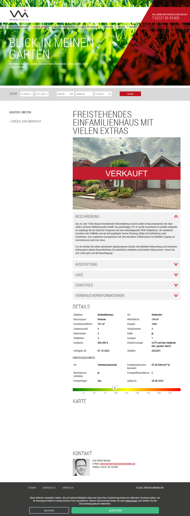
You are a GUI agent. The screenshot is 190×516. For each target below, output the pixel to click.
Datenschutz (49, 487)
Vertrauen (108, 27)
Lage (79, 275)
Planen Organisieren (89, 27)
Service (121, 27)
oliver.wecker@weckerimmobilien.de (117, 463)
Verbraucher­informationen (99, 295)
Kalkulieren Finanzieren (63, 27)
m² (109, 94)
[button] (20, 81)
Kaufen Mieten (40, 27)
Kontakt (133, 27)
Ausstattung (86, 264)
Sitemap (32, 487)
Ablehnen (49, 510)
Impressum (68, 487)
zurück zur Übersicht (26, 121)
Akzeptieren (115, 510)
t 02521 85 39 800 (165, 18)
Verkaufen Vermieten (19, 27)
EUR (71, 94)
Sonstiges (84, 285)
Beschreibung (87, 216)
